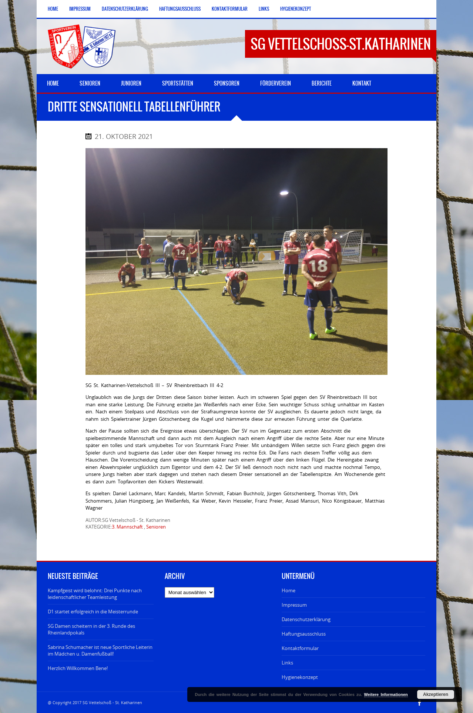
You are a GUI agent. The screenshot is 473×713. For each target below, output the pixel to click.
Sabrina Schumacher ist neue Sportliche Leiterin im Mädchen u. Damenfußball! (100, 650)
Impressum (80, 9)
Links (264, 9)
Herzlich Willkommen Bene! (78, 668)
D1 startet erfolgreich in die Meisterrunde (93, 611)
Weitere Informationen (386, 694)
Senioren (156, 526)
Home (53, 9)
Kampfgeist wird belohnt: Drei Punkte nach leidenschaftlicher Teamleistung (95, 593)
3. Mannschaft (127, 526)
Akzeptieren (435, 694)
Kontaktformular (230, 9)
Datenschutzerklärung (125, 9)
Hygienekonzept (295, 9)
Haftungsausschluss (180, 9)
